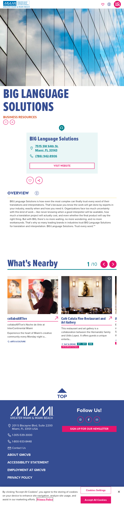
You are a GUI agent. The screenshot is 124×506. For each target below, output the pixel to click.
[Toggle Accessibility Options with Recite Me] (109, 4)
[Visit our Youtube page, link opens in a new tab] (97, 419)
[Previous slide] (104, 264)
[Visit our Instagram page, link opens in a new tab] (80, 419)
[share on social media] (12, 122)
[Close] (118, 491)
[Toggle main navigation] (117, 4)
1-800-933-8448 (22, 441)
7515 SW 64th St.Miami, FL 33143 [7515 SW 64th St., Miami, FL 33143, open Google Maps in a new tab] (46, 148)
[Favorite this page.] (5, 122)
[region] (62, 496)
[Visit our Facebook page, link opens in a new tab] (89, 419)
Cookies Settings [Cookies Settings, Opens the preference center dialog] (96, 490)
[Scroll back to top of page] (62, 394)
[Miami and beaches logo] (32, 412)
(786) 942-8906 (46, 156)
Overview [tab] (18, 193)
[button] (55, 278)
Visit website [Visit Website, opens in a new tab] (62, 166)
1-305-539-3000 (22, 435)
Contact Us (19, 448)
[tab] (36, 193)
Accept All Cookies (96, 500)
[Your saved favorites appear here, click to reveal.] (102, 4)
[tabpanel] (62, 218)
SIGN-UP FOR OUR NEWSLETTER (89, 429)
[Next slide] (113, 264)
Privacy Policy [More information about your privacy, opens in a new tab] (45, 499)
